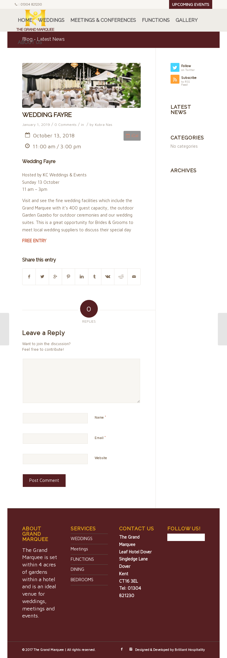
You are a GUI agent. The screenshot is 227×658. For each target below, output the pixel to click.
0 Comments (65, 124)
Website (101, 458)
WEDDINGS (82, 538)
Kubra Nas (103, 124)
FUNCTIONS (82, 559)
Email (100, 437)
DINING (77, 569)
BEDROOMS (82, 579)
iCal (132, 135)
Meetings (79, 548)
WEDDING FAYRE (47, 114)
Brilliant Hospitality (190, 649)
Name (100, 417)
